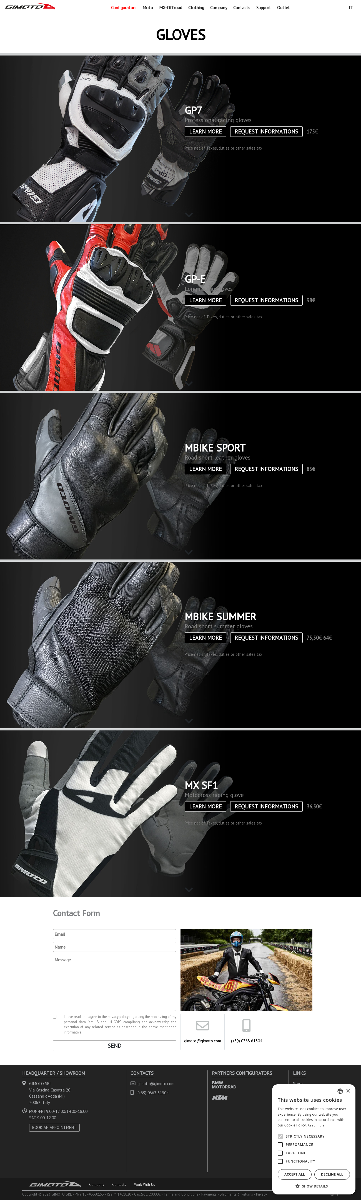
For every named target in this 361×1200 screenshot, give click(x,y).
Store (298, 1083)
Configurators (123, 7)
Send (114, 1045)
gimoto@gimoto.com (202, 1040)
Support (263, 7)
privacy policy (118, 1016)
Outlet (283, 7)
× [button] (348, 1091)
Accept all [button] (294, 1174)
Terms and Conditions (181, 1194)
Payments (209, 1194)
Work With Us (144, 1184)
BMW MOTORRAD (224, 1085)
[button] (314, 1186)
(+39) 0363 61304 (246, 1040)
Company (218, 7)
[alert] (313, 1139)
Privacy (261, 1194)
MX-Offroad (170, 7)
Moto (147, 7)
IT (351, 7)
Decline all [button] (332, 1174)
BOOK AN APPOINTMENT (54, 1127)
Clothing (196, 7)
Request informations (266, 131)
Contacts (241, 7)
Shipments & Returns (236, 1194)
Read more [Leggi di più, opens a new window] (316, 1125)
